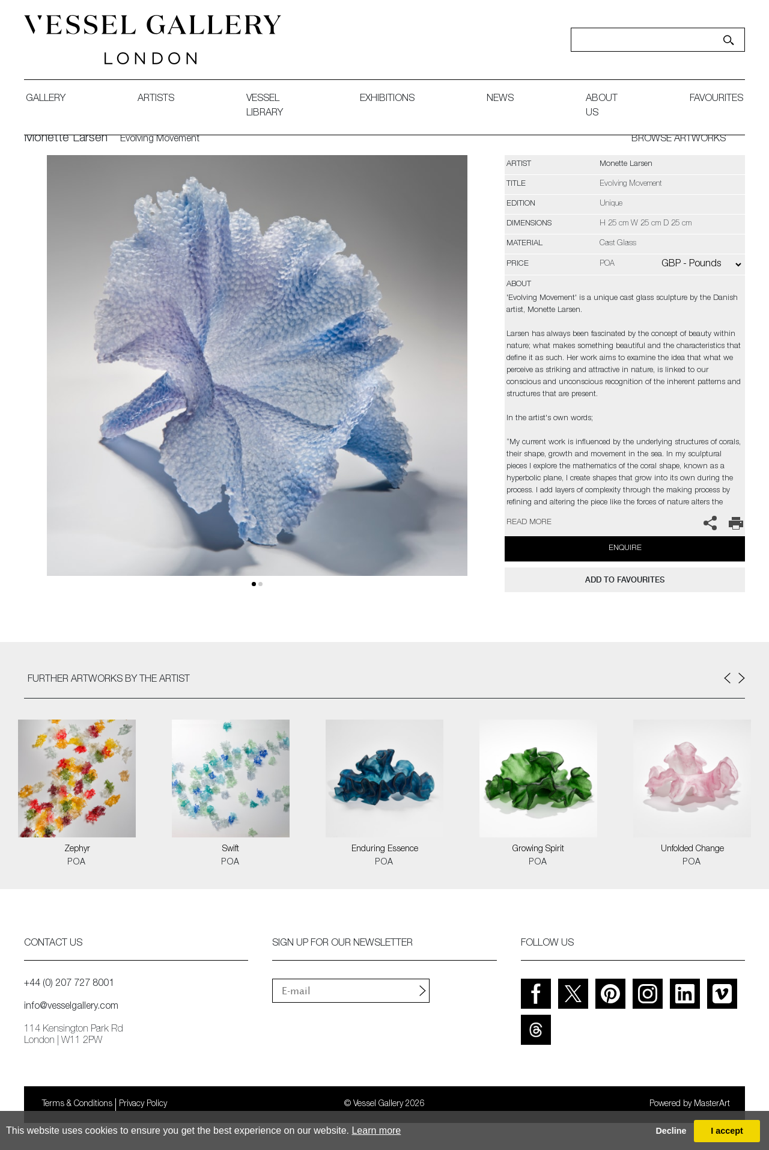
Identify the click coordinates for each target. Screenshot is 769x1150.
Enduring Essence (384, 849)
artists (156, 99)
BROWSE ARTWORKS (678, 139)
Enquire (625, 548)
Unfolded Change (692, 849)
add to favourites (624, 579)
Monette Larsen (66, 139)
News (500, 99)
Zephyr (77, 849)
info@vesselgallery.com (71, 1007)
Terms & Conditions (77, 1104)
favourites (716, 99)
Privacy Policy (143, 1104)
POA (76, 862)
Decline (670, 1131)
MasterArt (712, 1104)
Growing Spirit (538, 849)
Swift (230, 849)
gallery (45, 99)
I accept (727, 1131)
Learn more (376, 1130)
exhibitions (387, 99)
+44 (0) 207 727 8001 (69, 984)
